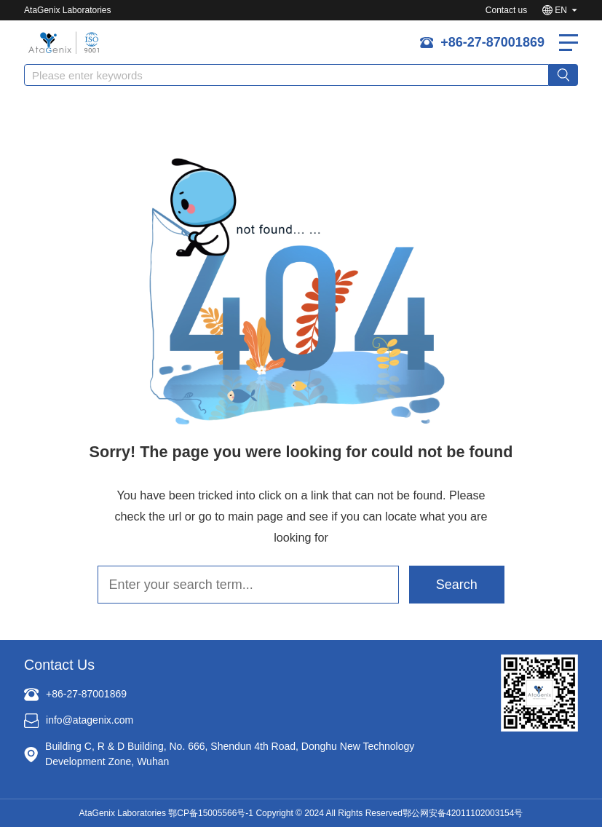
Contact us (506, 10)
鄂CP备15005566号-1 (210, 813)
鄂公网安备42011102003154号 (463, 813)
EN (561, 10)
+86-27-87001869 (492, 42)
